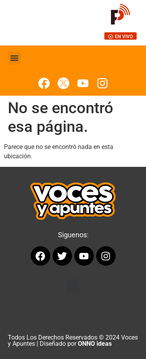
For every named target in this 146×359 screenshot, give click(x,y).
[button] (14, 58)
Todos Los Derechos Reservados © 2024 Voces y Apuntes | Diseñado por (73, 340)
